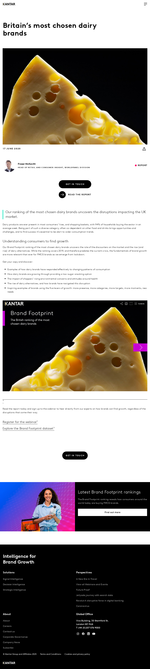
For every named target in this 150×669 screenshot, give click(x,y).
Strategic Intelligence (14, 590)
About (6, 621)
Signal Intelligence (13, 579)
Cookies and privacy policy (77, 654)
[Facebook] (83, 634)
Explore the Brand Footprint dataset (31, 428)
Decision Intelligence (14, 584)
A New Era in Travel (86, 579)
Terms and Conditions (50, 654)
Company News (11, 642)
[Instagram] (78, 634)
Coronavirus (82, 606)
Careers (7, 626)
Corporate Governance (15, 637)
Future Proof (83, 590)
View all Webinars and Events (92, 584)
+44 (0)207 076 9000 (89, 628)
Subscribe (8, 648)
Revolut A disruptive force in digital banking (100, 601)
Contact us (9, 631)
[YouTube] (88, 634)
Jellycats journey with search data (94, 595)
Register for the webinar (21, 422)
